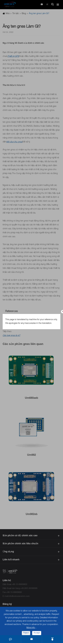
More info (30, 628)
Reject (26, 633)
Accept (36, 633)
